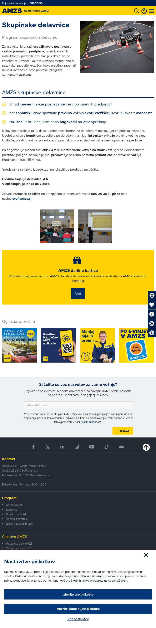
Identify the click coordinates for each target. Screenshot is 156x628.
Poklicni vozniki (16, 514)
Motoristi (11, 510)
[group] (57, 226)
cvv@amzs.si (21, 198)
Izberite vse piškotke (78, 594)
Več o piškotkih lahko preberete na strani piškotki (93, 580)
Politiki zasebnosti (90, 422)
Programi (9, 498)
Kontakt (8, 459)
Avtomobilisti (14, 505)
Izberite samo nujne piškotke (78, 608)
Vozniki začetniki (16, 519)
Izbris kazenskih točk (19, 523)
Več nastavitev (78, 619)
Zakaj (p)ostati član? (18, 548)
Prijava (124, 431)
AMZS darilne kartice (78, 270)
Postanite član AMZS (19, 543)
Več (78, 293)
